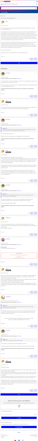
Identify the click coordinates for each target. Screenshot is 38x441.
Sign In (36, 1)
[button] (36, 20)
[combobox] (17, 8)
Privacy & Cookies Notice (4, 435)
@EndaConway (4, 247)
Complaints (2, 436)
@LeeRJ (4, 128)
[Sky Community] (6, 1)
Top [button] (19, 432)
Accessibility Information (33, 435)
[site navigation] (1, 1)
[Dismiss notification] (36, 4)
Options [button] (2, 15)
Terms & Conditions (34, 434)
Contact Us (35, 436)
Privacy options (3, 434)
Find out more (19, 78)
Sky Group (2, 437)
